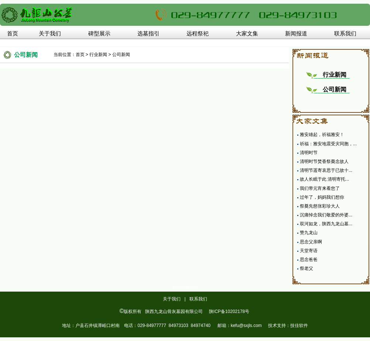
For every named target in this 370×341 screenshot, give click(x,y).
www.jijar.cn (185, 287)
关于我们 (50, 33)
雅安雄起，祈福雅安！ (322, 134)
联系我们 (345, 33)
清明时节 (309, 152)
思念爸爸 (309, 259)
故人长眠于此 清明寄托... (324, 179)
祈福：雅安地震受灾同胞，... (328, 143)
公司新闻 (121, 54)
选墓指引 (148, 33)
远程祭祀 (197, 33)
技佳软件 (299, 325)
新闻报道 (296, 33)
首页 (12, 33)
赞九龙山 (309, 232)
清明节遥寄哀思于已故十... (326, 170)
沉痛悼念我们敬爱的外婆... (326, 215)
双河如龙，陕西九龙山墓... (326, 223)
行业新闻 (98, 54)
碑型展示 (99, 33)
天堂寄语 (309, 250)
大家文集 (247, 33)
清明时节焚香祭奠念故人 (324, 161)
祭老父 (306, 268)
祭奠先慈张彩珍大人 (320, 206)
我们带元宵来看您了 (320, 188)
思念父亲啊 (311, 241)
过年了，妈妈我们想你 (322, 197)
